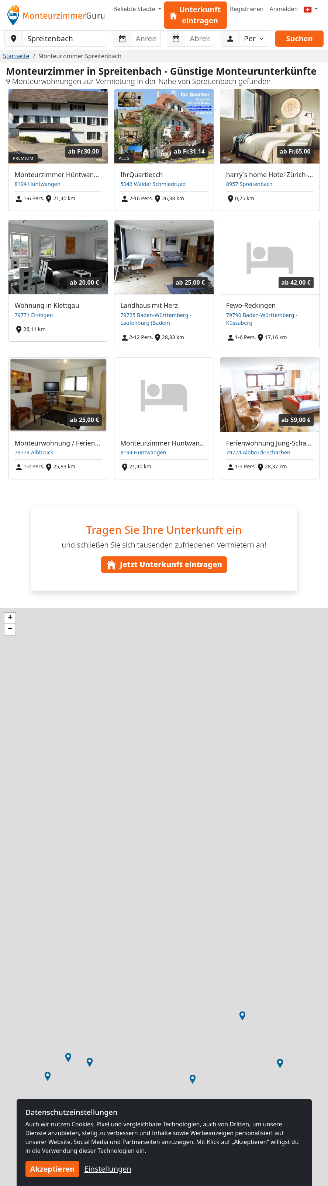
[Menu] (311, 8)
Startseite (16, 56)
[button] (242, 1015)
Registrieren (246, 9)
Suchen (299, 38)
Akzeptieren (52, 1169)
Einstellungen (107, 1169)
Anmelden (283, 9)
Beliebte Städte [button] (135, 9)
